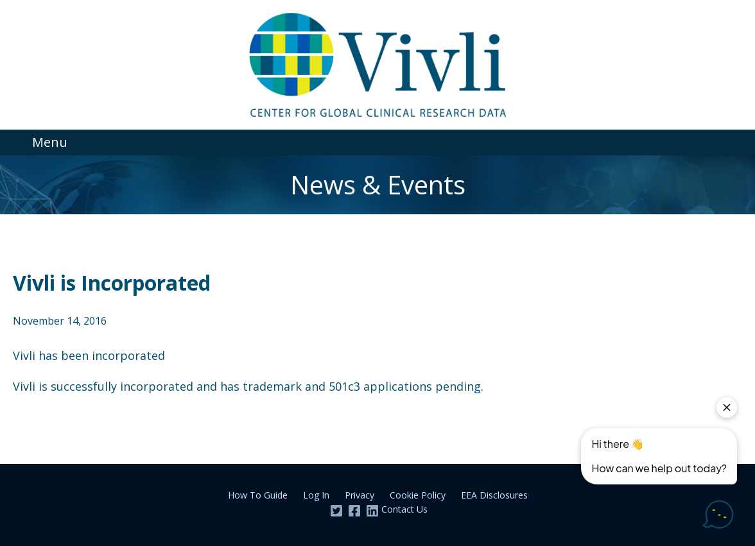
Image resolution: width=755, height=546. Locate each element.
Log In (316, 495)
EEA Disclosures (494, 495)
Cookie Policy (418, 495)
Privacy (359, 495)
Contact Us (404, 509)
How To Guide (258, 495)
